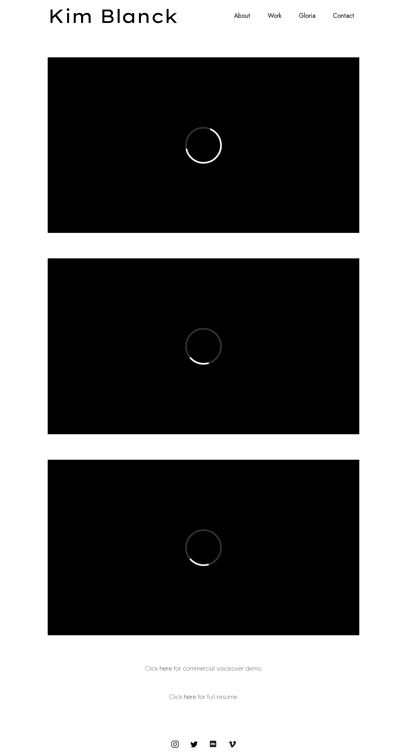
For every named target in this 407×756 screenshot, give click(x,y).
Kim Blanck (113, 16)
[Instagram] (175, 744)
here (166, 668)
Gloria (307, 15)
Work (274, 15)
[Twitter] (194, 744)
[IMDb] (213, 744)
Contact (343, 15)
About (242, 15)
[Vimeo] (232, 744)
